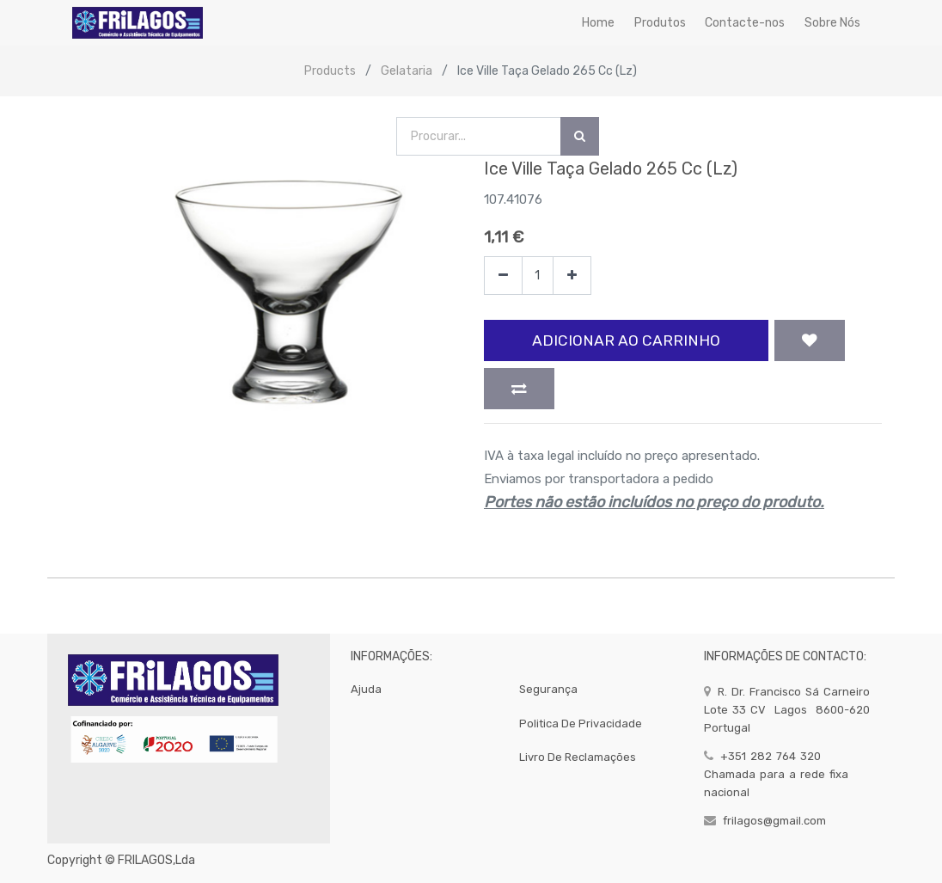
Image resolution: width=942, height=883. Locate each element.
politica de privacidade (580, 723)
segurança (548, 689)
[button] (809, 340)
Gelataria (406, 71)
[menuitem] (598, 23)
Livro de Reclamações (577, 757)
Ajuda (366, 689)
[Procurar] (579, 136)
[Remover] (503, 275)
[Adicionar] (572, 275)
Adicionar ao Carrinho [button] (626, 340)
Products (330, 71)
